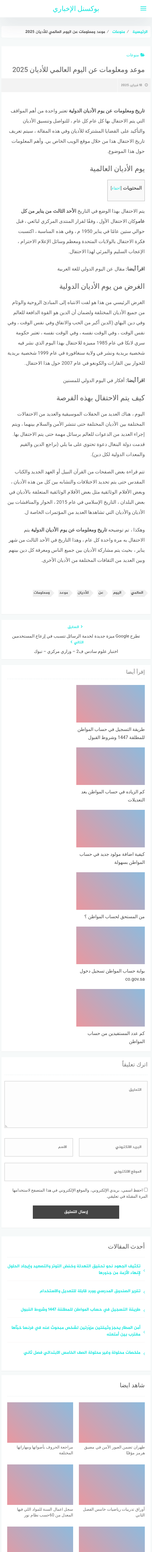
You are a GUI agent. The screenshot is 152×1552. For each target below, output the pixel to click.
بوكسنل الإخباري (76, 9)
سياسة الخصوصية (90, 1517)
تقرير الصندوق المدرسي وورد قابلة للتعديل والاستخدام (90, 1174)
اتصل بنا (59, 1517)
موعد (63, 593)
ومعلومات (42, 593)
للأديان (83, 593)
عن (100, 593)
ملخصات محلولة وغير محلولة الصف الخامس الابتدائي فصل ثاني (82, 1236)
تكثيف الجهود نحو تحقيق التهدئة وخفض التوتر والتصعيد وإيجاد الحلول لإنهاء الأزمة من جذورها (73, 1153)
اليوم (117, 593)
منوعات (135, 55)
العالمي (137, 593)
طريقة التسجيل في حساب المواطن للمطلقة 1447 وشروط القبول (80, 1193)
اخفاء (116, 188)
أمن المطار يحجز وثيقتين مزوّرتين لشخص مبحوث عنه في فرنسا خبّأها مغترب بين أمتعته (76, 1214)
